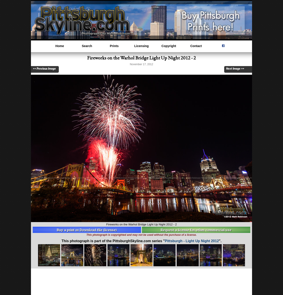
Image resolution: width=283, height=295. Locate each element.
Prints (114, 46)
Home (59, 46)
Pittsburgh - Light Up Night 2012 (192, 241)
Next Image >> (235, 68)
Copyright (168, 46)
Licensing (141, 46)
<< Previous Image (44, 68)
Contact (196, 46)
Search (87, 46)
